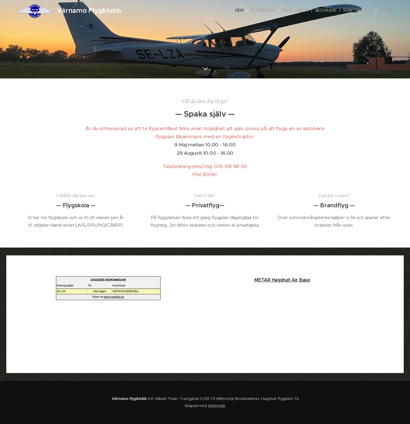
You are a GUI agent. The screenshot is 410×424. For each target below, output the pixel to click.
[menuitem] (259, 10)
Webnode (216, 405)
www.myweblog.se (114, 296)
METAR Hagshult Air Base (282, 280)
